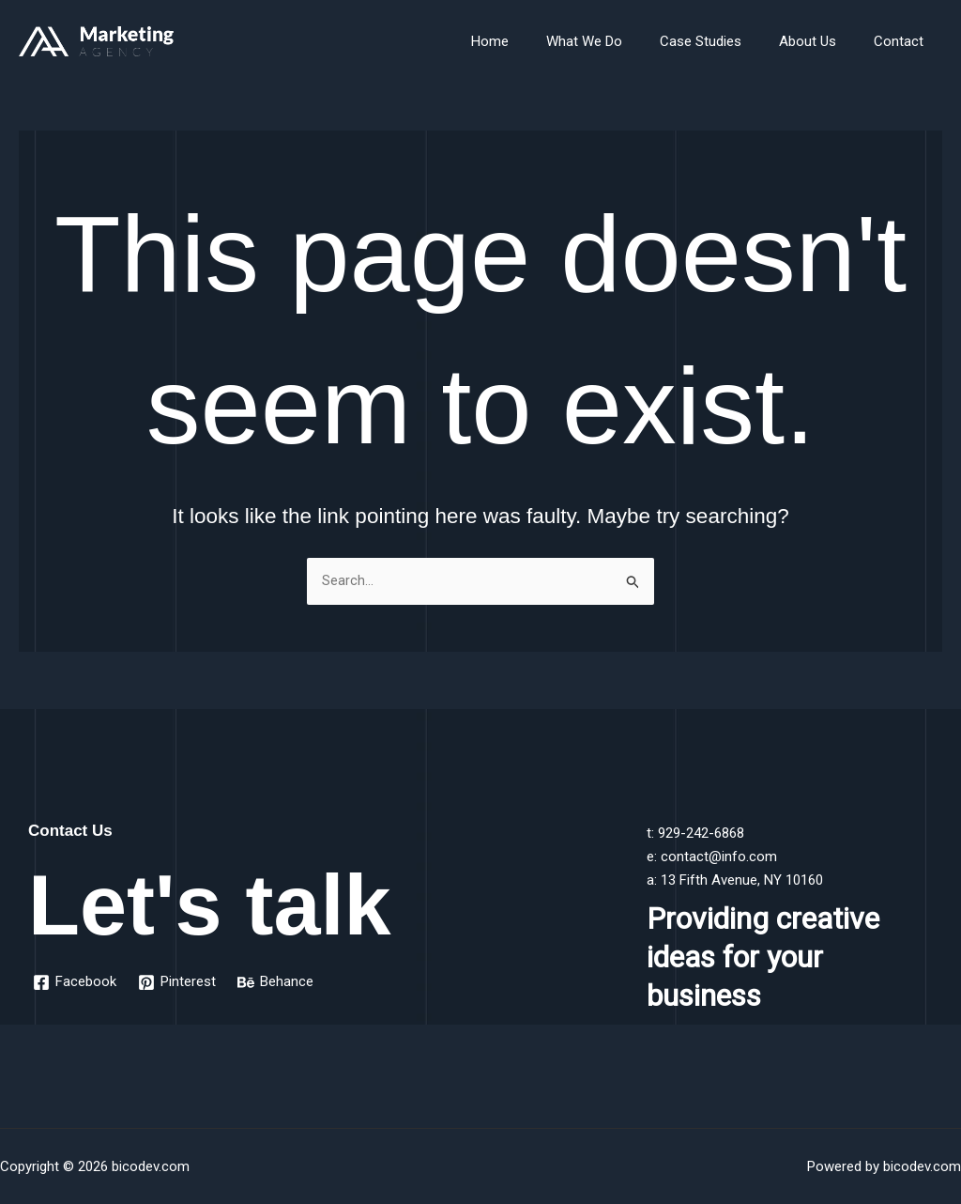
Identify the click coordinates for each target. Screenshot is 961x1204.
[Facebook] (75, 982)
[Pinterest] (178, 982)
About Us (821, 41)
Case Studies (724, 41)
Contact (903, 41)
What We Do (617, 41)
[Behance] (278, 982)
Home (532, 41)
